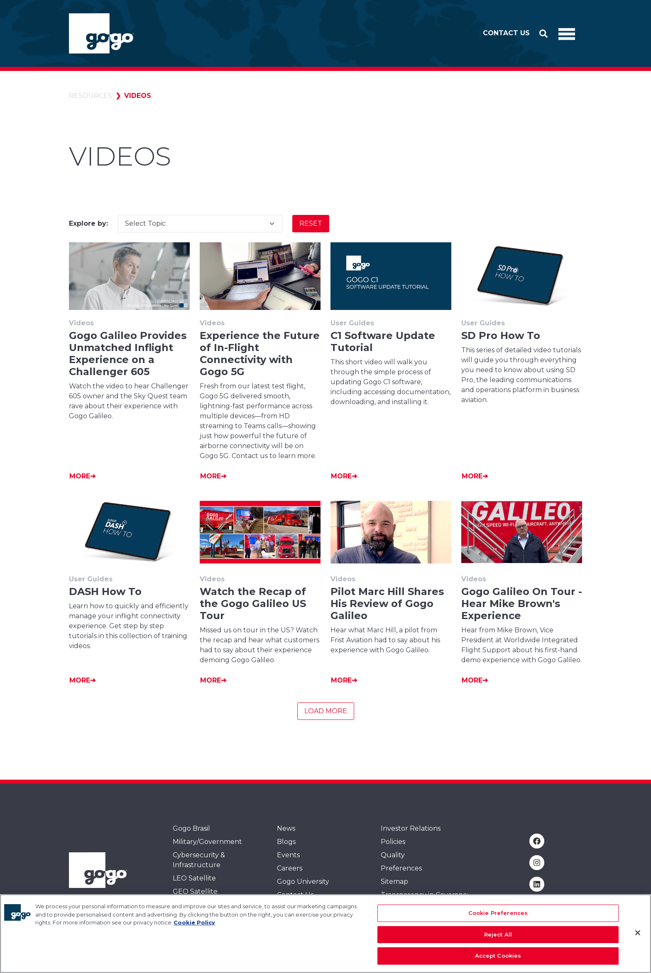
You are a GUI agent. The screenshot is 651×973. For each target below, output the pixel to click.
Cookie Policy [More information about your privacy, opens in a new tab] (194, 932)
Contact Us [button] (506, 33)
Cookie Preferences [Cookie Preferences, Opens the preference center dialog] (498, 923)
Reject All (498, 944)
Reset (310, 223)
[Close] (638, 943)
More (79, 476)
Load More (325, 711)
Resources (90, 96)
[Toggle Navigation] (567, 33)
